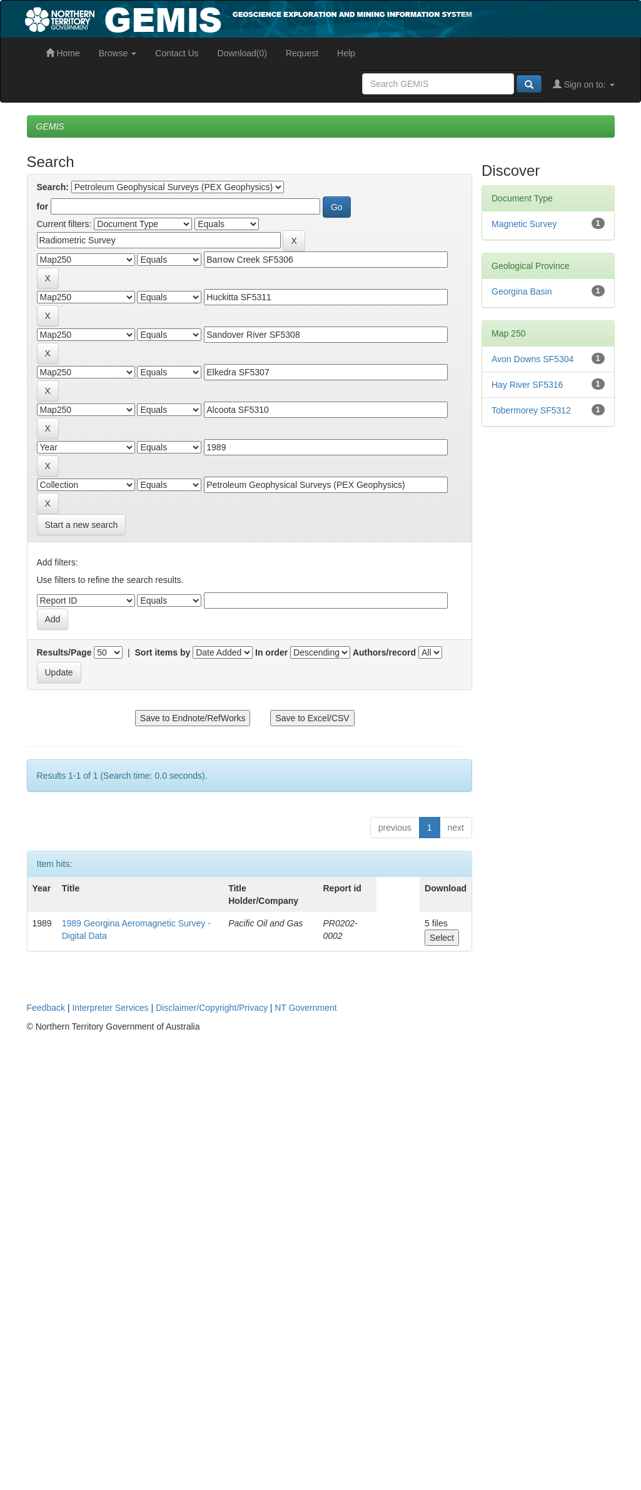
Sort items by (163, 652)
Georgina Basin (522, 291)
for (43, 206)
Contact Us (176, 53)
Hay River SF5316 (527, 385)
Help (346, 53)
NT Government (305, 1008)
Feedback (46, 1008)
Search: (53, 187)
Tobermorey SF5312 (531, 410)
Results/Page (64, 652)
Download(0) (242, 53)
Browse (118, 53)
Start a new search (81, 525)
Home (63, 53)
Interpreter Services (110, 1008)
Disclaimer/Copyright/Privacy (212, 1008)
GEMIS (50, 126)
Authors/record (384, 652)
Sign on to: (584, 84)
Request (302, 53)
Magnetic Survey (524, 224)
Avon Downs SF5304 (532, 359)
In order (271, 652)
